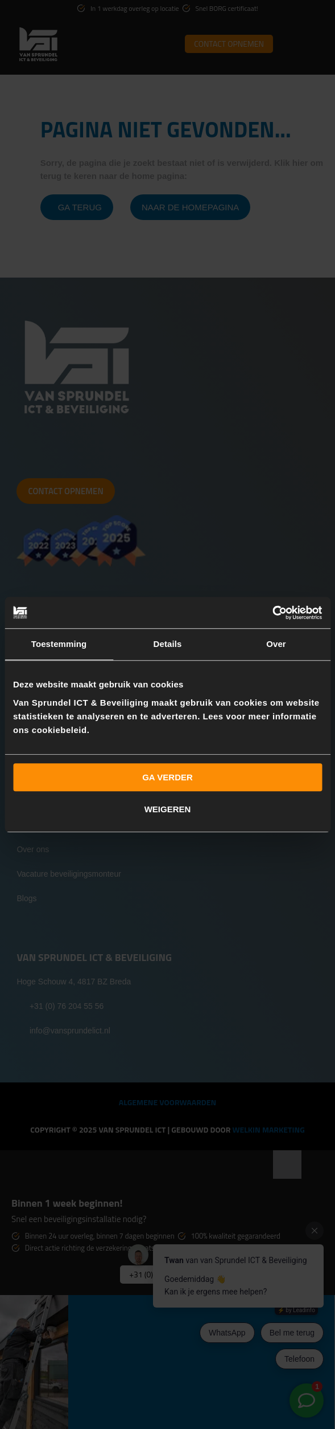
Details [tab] (168, 644)
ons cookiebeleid (50, 730)
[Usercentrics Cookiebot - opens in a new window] (272, 612)
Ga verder (167, 777)
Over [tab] (276, 644)
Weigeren (167, 809)
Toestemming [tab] (59, 644)
